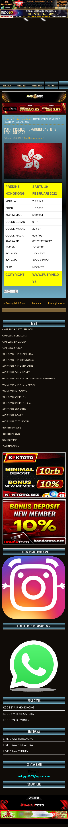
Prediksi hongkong (22, 119)
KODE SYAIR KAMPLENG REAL (17, 403)
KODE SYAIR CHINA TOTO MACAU (19, 384)
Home (8, 119)
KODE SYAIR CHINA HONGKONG (18, 360)
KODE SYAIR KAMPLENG (14, 397)
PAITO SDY (21, 85)
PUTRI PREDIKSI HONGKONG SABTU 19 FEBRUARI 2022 (30, 131)
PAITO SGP (37, 85)
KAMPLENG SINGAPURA (14, 341)
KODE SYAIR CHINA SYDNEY (16, 372)
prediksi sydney (9, 439)
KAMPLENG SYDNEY (12, 347)
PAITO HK (52, 85)
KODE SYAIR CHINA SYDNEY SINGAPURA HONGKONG (28, 378)
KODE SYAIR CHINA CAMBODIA (17, 354)
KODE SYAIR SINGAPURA (14, 409)
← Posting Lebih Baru (14, 303)
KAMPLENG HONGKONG (14, 335)
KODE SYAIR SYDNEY (12, 415)
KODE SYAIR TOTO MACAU (15, 421)
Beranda (7, 85)
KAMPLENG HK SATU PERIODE (17, 329)
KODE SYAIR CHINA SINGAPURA (17, 366)
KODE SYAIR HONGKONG (14, 390)
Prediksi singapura (11, 433)
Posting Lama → (56, 303)
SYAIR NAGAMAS (10, 446)
